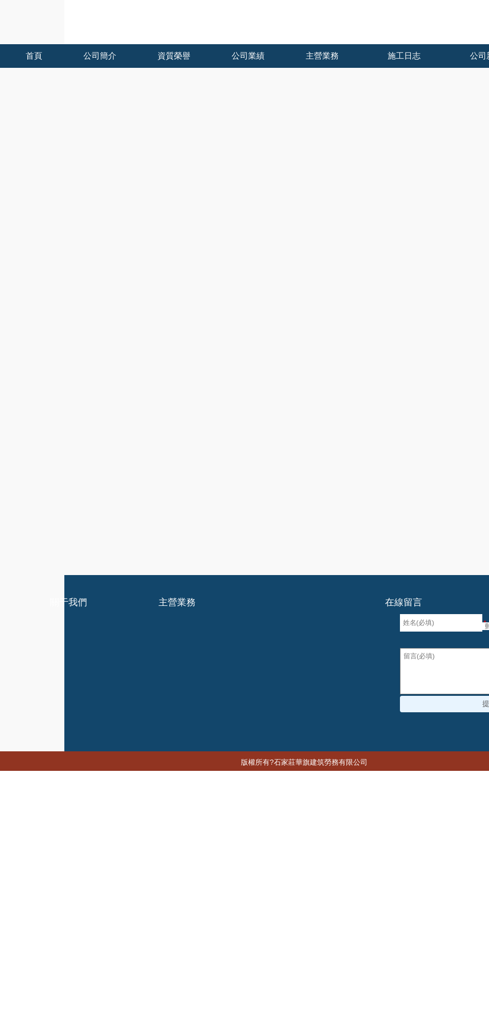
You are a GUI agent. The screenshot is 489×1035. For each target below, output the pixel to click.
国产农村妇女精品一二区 (111, 993)
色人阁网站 (142, 882)
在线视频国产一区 (89, 882)
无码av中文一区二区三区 (376, 937)
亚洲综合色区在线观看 (344, 983)
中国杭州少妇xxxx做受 (332, 919)
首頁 (18, 301)
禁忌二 (235, 1002)
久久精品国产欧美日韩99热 (186, 956)
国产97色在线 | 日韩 (341, 1011)
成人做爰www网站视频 (366, 882)
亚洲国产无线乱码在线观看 (171, 919)
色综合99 (235, 919)
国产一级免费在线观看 (100, 956)
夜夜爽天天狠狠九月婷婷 (75, 1030)
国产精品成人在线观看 (445, 882)
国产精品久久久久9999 (305, 956)
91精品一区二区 (191, 882)
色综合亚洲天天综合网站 (126, 937)
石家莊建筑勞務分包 (442, 368)
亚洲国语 (249, 956)
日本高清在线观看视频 (236, 946)
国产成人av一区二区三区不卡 (48, 891)
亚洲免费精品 (71, 1011)
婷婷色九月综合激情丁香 (231, 983)
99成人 (432, 993)
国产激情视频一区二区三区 (115, 928)
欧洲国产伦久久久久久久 (82, 1002)
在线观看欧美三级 (106, 900)
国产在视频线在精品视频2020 (219, 937)
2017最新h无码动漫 (379, 956)
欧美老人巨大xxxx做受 (324, 1020)
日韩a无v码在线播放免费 (41, 937)
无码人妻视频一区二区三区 (326, 965)
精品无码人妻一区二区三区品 (388, 928)
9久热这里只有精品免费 (166, 1020)
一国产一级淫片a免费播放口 (173, 1002)
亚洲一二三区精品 (43, 900)
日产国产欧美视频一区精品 (144, 891)
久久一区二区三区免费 (114, 965)
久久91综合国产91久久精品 (364, 974)
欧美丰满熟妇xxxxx (187, 993)
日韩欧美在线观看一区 (392, 891)
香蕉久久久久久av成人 (246, 1020)
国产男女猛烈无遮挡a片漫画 (258, 1011)
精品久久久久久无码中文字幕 (420, 919)
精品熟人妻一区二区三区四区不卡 (153, 1011)
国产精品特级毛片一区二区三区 (387, 1002)
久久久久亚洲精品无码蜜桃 (277, 900)
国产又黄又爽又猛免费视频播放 (273, 882)
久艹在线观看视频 (395, 1020)
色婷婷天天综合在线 (153, 983)
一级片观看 (273, 919)
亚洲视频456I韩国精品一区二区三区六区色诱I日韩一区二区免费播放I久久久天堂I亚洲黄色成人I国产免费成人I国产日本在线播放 (203, 872)
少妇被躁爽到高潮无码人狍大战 (64, 983)
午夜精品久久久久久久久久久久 (398, 946)
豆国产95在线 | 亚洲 (450, 900)
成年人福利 (208, 909)
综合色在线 (392, 965)
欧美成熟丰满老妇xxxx (241, 965)
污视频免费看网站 (409, 1011)
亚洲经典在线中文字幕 (422, 983)
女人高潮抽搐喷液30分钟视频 (271, 993)
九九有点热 (460, 928)
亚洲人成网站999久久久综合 (369, 993)
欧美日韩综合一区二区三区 (184, 900)
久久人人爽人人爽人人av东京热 (285, 928)
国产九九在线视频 (155, 909)
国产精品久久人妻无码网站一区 (300, 891)
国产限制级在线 (219, 891)
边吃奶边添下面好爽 (196, 928)
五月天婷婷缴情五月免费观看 (68, 974)
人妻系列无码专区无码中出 (78, 1020)
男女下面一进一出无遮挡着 (369, 900)
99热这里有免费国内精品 (364, 909)
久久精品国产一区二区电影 (57, 946)
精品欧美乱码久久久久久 (291, 1002)
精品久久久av (99, 909)
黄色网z (289, 983)
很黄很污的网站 (46, 965)
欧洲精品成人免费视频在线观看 (264, 974)
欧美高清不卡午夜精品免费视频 (71, 919)
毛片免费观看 (177, 965)
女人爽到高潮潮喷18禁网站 (150, 946)
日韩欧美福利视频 (301, 937)
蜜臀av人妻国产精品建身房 (164, 974)
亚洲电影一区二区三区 (37, 909)
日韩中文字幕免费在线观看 (275, 909)
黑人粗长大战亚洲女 (309, 946)
